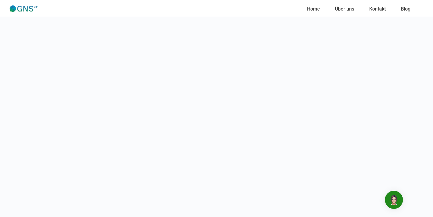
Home (313, 9)
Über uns (344, 9)
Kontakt (377, 9)
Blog (405, 9)
